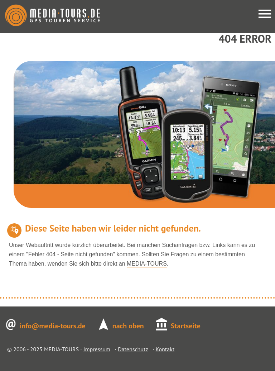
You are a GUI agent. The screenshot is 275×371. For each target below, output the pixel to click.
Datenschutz (133, 349)
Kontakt (164, 349)
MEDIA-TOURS (147, 264)
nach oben (128, 325)
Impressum (96, 349)
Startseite (186, 325)
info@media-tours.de (53, 325)
